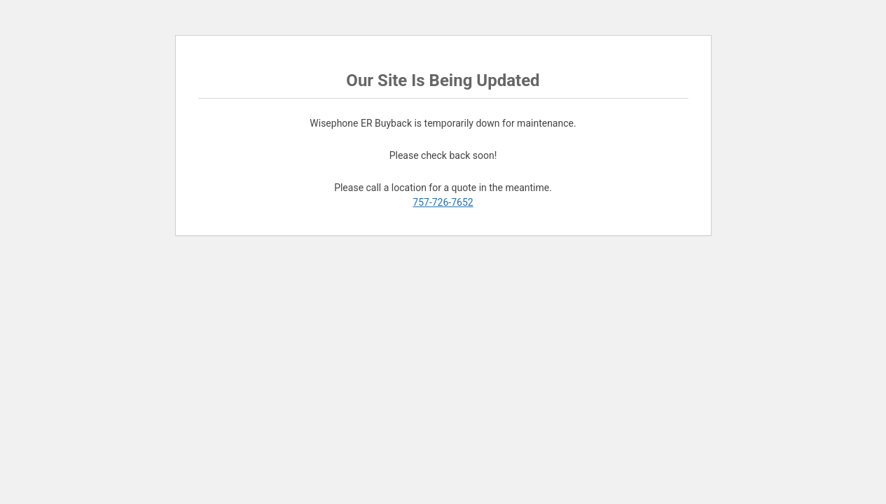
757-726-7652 (443, 202)
